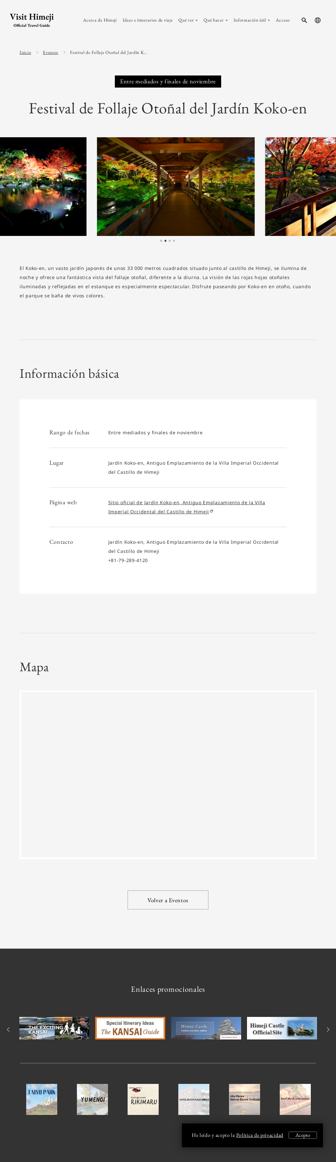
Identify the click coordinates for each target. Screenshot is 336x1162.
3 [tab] (170, 241)
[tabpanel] (118, 186)
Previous (9, 1029)
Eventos (50, 52)
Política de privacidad (259, 1135)
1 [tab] (161, 241)
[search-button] (304, 20)
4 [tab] (174, 241)
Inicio (25, 52)
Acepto (302, 1135)
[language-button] (318, 20)
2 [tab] (165, 241)
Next (327, 1029)
